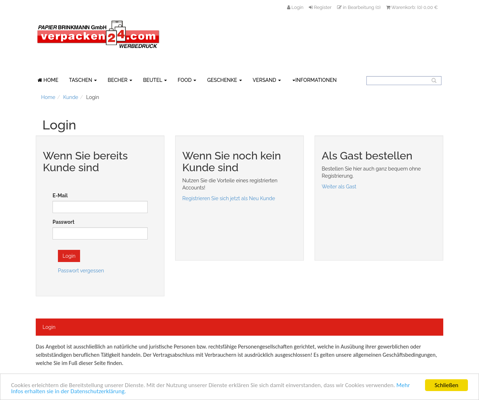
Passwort (63, 222)
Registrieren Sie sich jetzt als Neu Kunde (228, 198)
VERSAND (267, 80)
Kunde (70, 97)
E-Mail (60, 195)
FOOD (187, 80)
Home (48, 97)
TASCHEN (83, 80)
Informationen (314, 80)
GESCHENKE (224, 80)
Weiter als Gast (339, 186)
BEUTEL (155, 80)
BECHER (120, 80)
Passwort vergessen (81, 270)
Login (49, 327)
